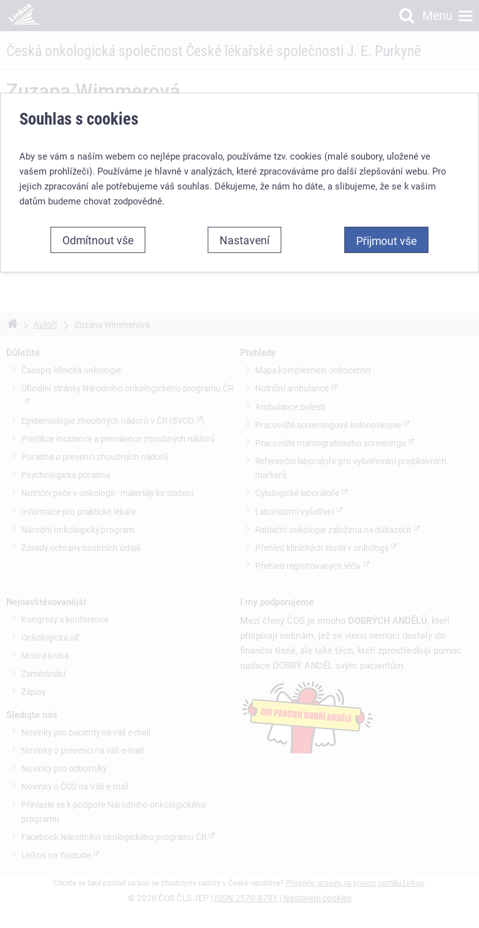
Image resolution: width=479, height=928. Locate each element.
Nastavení (244, 239)
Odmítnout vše (97, 239)
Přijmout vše (386, 240)
